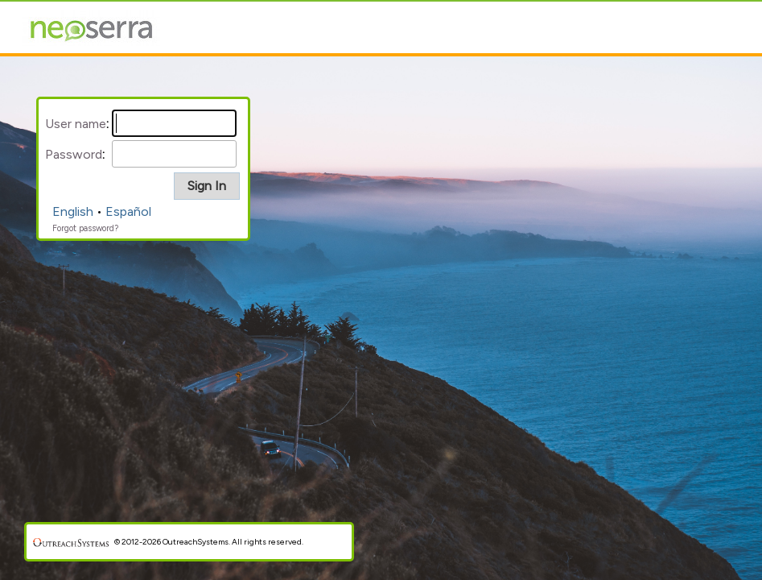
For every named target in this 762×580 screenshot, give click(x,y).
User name (75, 123)
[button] (207, 186)
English (72, 211)
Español (128, 211)
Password (73, 154)
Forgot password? (85, 228)
